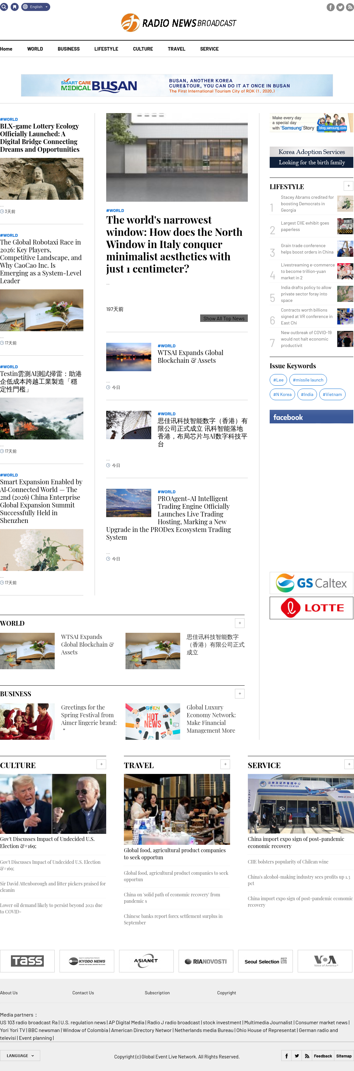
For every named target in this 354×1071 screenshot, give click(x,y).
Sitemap (344, 1055)
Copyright (226, 992)
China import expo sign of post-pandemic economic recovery (296, 842)
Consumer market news (321, 1022)
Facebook (331, 7)
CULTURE (143, 49)
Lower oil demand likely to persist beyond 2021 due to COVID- (51, 908)
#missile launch (308, 379)
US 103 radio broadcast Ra (29, 1022)
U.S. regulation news (83, 1022)
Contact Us (83, 992)
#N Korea (282, 394)
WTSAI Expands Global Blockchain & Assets (190, 356)
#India (307, 394)
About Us (9, 992)
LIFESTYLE (106, 49)
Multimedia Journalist (268, 1022)
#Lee (278, 379)
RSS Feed (350, 7)
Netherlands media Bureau (203, 1030)
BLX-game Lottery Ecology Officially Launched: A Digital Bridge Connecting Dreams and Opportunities (39, 137)
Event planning (35, 1038)
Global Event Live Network (169, 1056)
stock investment (222, 1022)
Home (6, 49)
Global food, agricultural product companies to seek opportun (175, 854)
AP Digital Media (126, 1022)
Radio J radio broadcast (173, 1022)
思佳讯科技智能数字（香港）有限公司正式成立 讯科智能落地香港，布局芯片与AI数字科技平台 (203, 432)
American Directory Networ (141, 1030)
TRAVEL (177, 49)
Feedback (323, 1055)
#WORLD (115, 210)
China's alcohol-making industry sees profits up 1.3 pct (299, 880)
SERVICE (209, 49)
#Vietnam (332, 394)
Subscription (157, 992)
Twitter (340, 7)
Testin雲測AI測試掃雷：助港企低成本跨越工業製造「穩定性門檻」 (41, 381)
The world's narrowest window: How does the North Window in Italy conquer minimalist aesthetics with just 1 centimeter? (174, 243)
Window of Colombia (85, 1030)
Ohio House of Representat (266, 1030)
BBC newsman (44, 1030)
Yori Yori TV (12, 1030)
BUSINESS (69, 49)
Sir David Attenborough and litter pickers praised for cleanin (53, 887)
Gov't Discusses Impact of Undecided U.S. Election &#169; (47, 842)
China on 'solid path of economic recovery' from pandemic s (172, 898)
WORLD (35, 49)
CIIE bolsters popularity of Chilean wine (288, 862)
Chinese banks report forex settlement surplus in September (173, 919)
